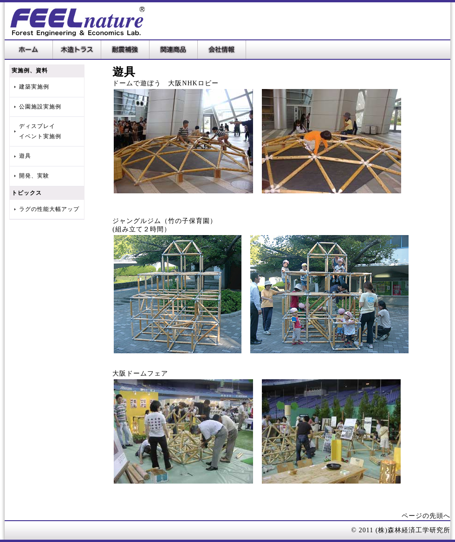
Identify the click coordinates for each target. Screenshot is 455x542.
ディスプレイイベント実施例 (40, 131)
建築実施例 (34, 86)
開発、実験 (34, 175)
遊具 (25, 156)
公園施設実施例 (40, 106)
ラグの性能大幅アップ (49, 209)
